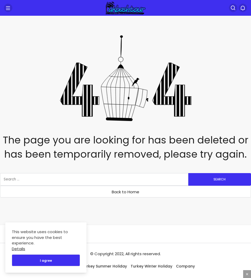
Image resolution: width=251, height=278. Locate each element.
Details (18, 249)
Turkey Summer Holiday (104, 266)
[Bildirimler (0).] (243, 8)
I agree (46, 260)
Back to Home (125, 192)
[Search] (233, 8)
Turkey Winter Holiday (151, 266)
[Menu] (8, 8)
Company (185, 266)
